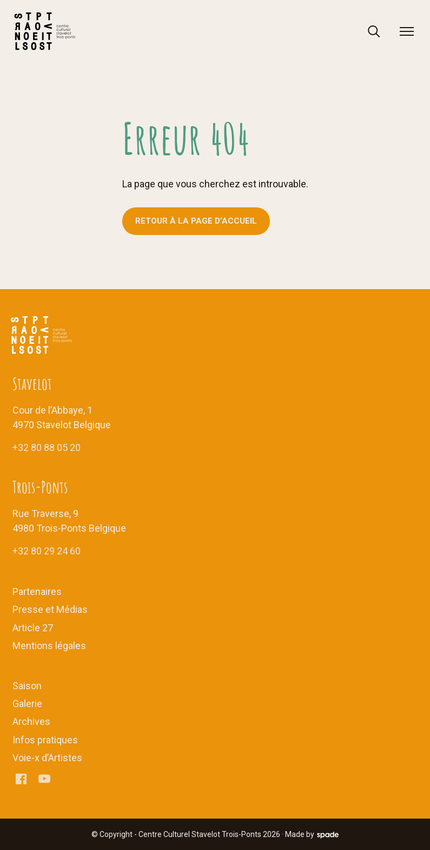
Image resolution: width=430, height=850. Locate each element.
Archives (31, 721)
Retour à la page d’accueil (196, 221)
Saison (27, 685)
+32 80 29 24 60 (46, 551)
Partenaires (37, 591)
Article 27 (32, 627)
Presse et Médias (50, 609)
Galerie (27, 703)
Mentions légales (49, 645)
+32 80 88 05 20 (46, 447)
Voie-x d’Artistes (47, 757)
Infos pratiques (45, 740)
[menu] (407, 31)
